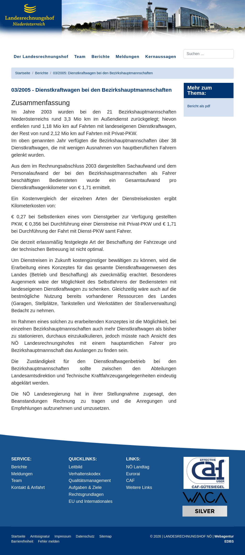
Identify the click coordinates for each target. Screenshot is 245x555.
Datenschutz (85, 536)
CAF (130, 480)
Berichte (101, 56)
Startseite (18, 536)
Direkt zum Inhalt (29, 45)
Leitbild (75, 466)
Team (79, 56)
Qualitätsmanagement (90, 480)
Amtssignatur (40, 536)
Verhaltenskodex (84, 473)
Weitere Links (139, 487)
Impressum (63, 536)
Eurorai (133, 473)
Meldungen (127, 56)
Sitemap (105, 536)
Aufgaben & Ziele (85, 487)
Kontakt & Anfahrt (28, 487)
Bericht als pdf (198, 106)
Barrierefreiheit (22, 541)
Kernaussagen (160, 56)
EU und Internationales (90, 501)
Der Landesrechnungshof (41, 56)
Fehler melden (49, 541)
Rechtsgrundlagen (86, 494)
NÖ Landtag (137, 466)
